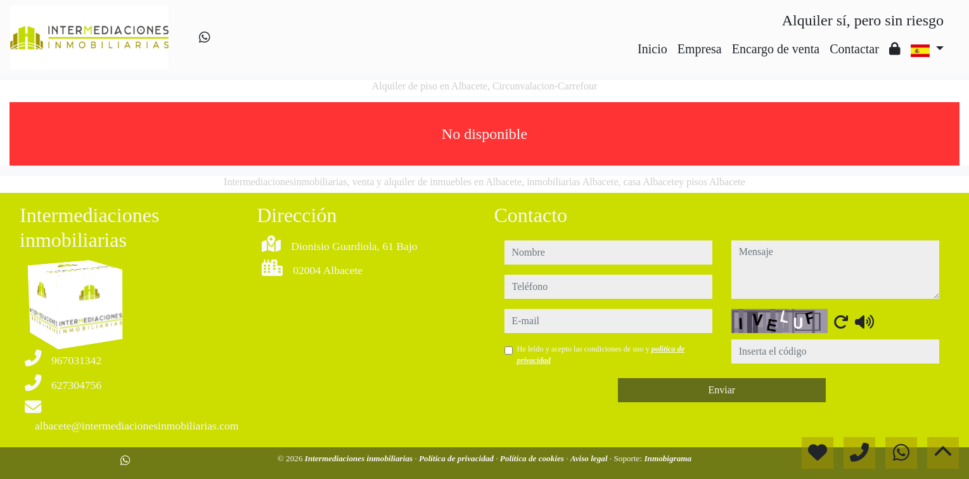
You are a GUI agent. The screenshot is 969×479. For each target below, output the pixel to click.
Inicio (652, 49)
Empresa (699, 49)
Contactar (854, 49)
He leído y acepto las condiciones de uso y (601, 354)
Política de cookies (533, 458)
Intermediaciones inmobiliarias (360, 458)
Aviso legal (590, 458)
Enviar (721, 389)
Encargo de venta (775, 49)
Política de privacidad (457, 458)
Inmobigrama (667, 458)
